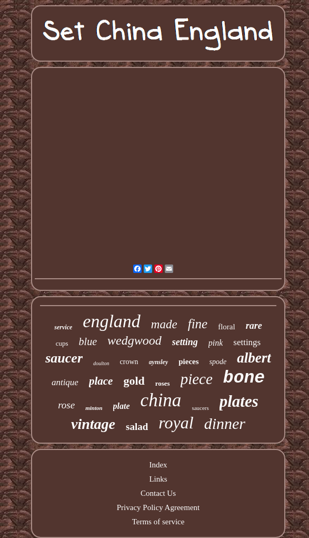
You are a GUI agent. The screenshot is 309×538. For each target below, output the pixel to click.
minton (93, 408)
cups (62, 343)
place (101, 381)
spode (218, 362)
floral (226, 326)
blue (88, 341)
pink (215, 342)
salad (137, 426)
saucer (64, 358)
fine (198, 324)
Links (158, 479)
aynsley (158, 362)
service (63, 327)
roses (162, 383)
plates (239, 401)
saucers (200, 408)
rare (254, 325)
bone (244, 378)
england (112, 321)
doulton (101, 363)
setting (185, 342)
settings (247, 342)
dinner (224, 423)
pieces (188, 361)
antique (65, 382)
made (164, 324)
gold (133, 380)
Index (158, 465)
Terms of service (158, 521)
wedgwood (134, 340)
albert (254, 358)
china (161, 400)
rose (66, 404)
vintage (93, 424)
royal (175, 422)
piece (197, 378)
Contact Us (158, 493)
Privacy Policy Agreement (158, 507)
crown (129, 362)
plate (121, 406)
